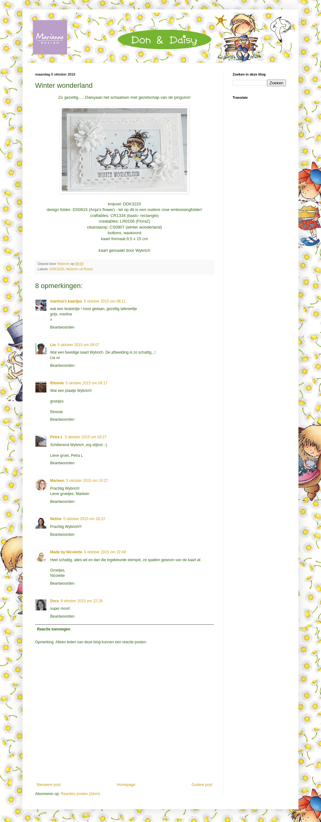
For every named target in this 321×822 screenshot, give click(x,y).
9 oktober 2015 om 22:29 (81, 601)
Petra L (56, 437)
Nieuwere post (49, 784)
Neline (55, 519)
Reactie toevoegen (53, 629)
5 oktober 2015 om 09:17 (86, 383)
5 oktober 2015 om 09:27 (86, 437)
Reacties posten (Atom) (80, 794)
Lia (52, 345)
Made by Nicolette (66, 552)
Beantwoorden (62, 327)
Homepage (126, 784)
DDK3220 (57, 269)
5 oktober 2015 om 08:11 (105, 301)
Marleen (57, 480)
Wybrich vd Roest (79, 269)
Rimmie (57, 383)
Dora (54, 601)
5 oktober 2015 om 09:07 (78, 345)
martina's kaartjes (66, 301)
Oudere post (202, 784)
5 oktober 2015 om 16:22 (84, 519)
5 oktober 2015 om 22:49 (105, 552)
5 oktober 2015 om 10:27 (87, 480)
